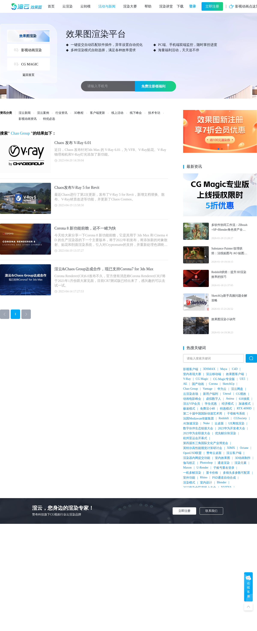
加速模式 (245, 403)
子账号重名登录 (223, 467)
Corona (213, 383)
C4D (235, 369)
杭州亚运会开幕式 (195, 438)
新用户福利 (210, 393)
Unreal (227, 393)
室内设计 (206, 482)
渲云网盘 (237, 389)
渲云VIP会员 (191, 403)
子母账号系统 (236, 413)
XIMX (231, 447)
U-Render (202, 467)
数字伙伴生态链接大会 (198, 428)
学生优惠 (211, 403)
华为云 (221, 389)
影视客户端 (190, 369)
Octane (244, 447)
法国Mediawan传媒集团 (198, 418)
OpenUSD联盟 (192, 453)
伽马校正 (189, 462)
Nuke (206, 423)
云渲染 (67, 6)
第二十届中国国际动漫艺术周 (202, 413)
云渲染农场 (190, 393)
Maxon (187, 467)
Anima (230, 398)
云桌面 (219, 423)
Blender (221, 482)
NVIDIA (226, 487)
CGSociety (240, 418)
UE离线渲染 (237, 423)
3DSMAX (209, 369)
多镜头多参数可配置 (236, 472)
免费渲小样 (207, 408)
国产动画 (198, 384)
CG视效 (241, 393)
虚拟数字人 (213, 398)
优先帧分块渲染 (225, 433)
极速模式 (189, 408)
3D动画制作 (243, 458)
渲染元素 (241, 462)
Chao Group (190, 388)
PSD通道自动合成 (224, 477)
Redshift (224, 418)
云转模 (85, 6)
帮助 (148, 6)
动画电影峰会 (192, 398)
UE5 (242, 378)
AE (185, 383)
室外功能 (189, 477)
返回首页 (28, 75)
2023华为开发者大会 (231, 428)
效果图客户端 (235, 374)
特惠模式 (226, 408)
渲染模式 (189, 482)
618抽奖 (244, 398)
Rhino (203, 477)
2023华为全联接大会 (196, 433)
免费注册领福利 (153, 86)
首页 (51, 6)
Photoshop (206, 462)
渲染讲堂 (166, 6)
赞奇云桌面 (213, 453)
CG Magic (202, 378)
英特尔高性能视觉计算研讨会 (202, 448)
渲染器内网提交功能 (196, 458)
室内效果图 (222, 458)
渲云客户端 (233, 453)
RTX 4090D (244, 408)
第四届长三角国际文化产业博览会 (205, 443)
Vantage (207, 388)
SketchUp (228, 383)
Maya (223, 369)
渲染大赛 (130, 6)
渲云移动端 (213, 374)
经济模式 (228, 403)
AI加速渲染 (190, 423)
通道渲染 (224, 462)
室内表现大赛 (192, 374)
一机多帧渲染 (192, 472)
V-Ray (187, 378)
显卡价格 (212, 472)
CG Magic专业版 (224, 379)
